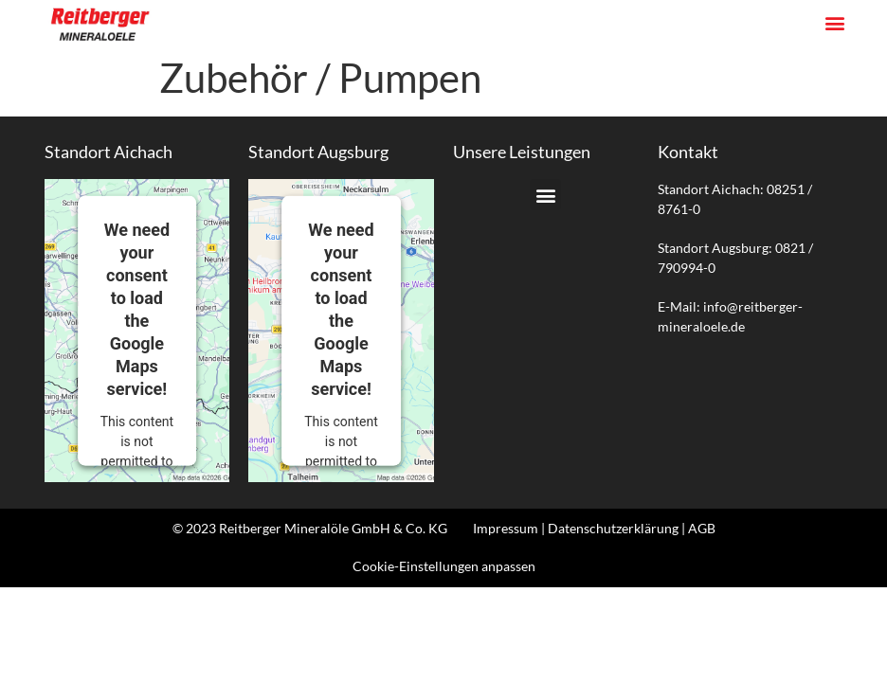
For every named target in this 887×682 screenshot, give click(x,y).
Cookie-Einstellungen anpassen (444, 566)
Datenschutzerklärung (613, 528)
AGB (701, 528)
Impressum (505, 528)
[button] (835, 23)
